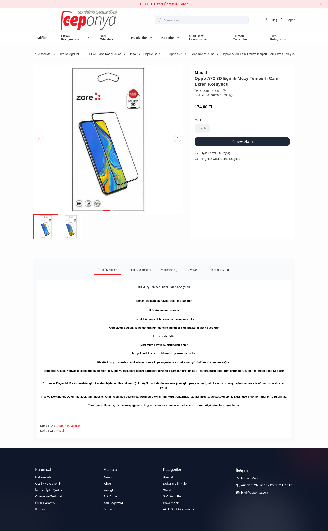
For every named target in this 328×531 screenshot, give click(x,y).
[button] (106, 210)
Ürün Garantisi (45, 503)
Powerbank (171, 503)
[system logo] (89, 20)
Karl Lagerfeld (113, 503)
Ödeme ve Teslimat (48, 496)
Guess (107, 509)
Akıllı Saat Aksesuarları (179, 509)
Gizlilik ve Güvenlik (48, 483)
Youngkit (109, 490)
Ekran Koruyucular (68, 425)
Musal (201, 72)
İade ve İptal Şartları (49, 490)
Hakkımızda (43, 477)
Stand (167, 490)
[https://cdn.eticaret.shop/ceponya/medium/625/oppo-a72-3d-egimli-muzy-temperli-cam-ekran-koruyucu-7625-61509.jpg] (108, 139)
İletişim (40, 509)
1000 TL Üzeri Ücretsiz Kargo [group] (163, 4)
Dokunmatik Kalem (176, 483)
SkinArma (110, 496)
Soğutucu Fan (172, 496)
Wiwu (107, 483)
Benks (107, 477)
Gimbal (168, 477)
